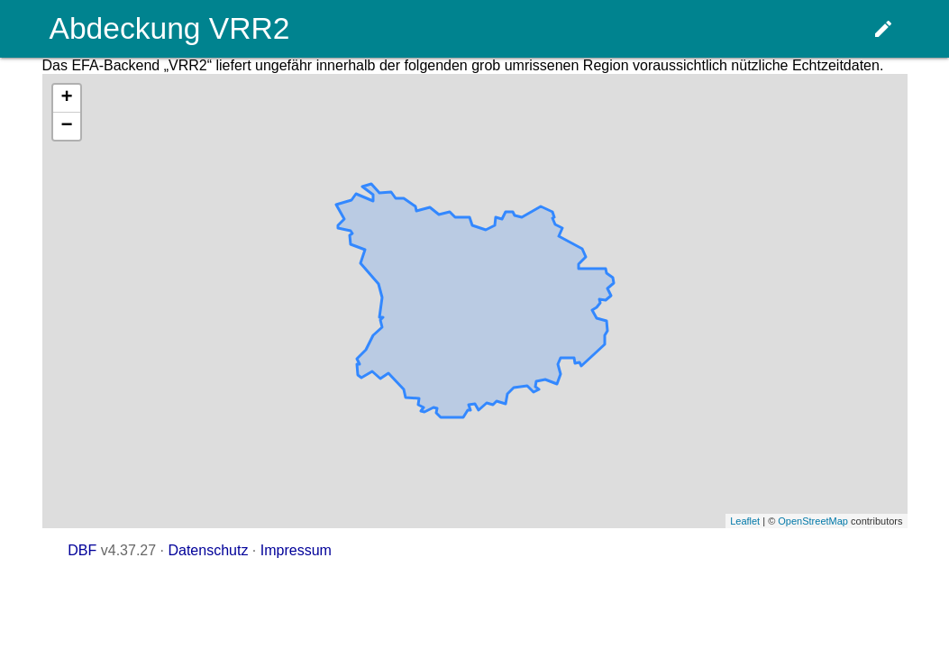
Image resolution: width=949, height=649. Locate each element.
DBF (82, 550)
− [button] (66, 126)
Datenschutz (208, 550)
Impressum (296, 550)
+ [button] (66, 98)
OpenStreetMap (813, 521)
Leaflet (745, 521)
